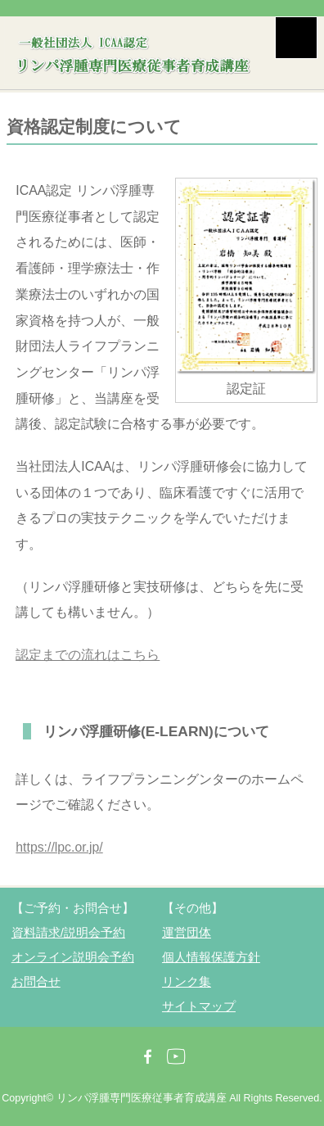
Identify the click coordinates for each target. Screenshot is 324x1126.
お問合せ (36, 981)
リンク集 (186, 981)
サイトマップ (199, 1006)
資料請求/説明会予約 (68, 932)
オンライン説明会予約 (72, 957)
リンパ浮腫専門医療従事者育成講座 (141, 1098)
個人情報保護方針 (211, 957)
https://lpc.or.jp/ (59, 847)
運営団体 (186, 932)
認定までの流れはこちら (88, 655)
